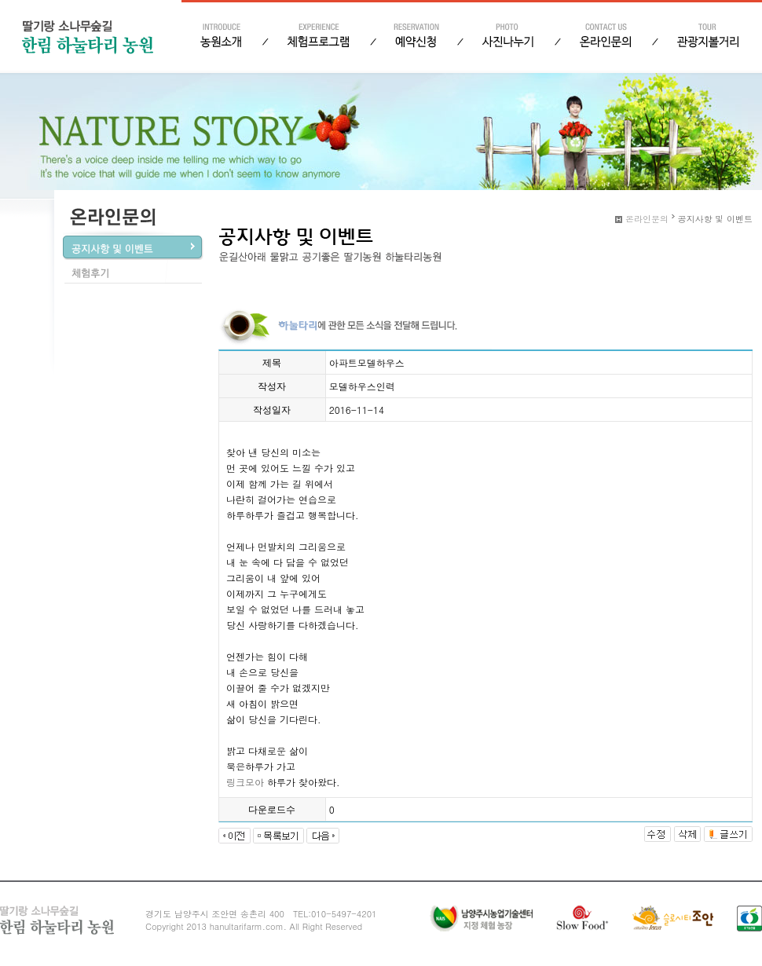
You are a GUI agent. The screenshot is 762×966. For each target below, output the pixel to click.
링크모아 (245, 782)
